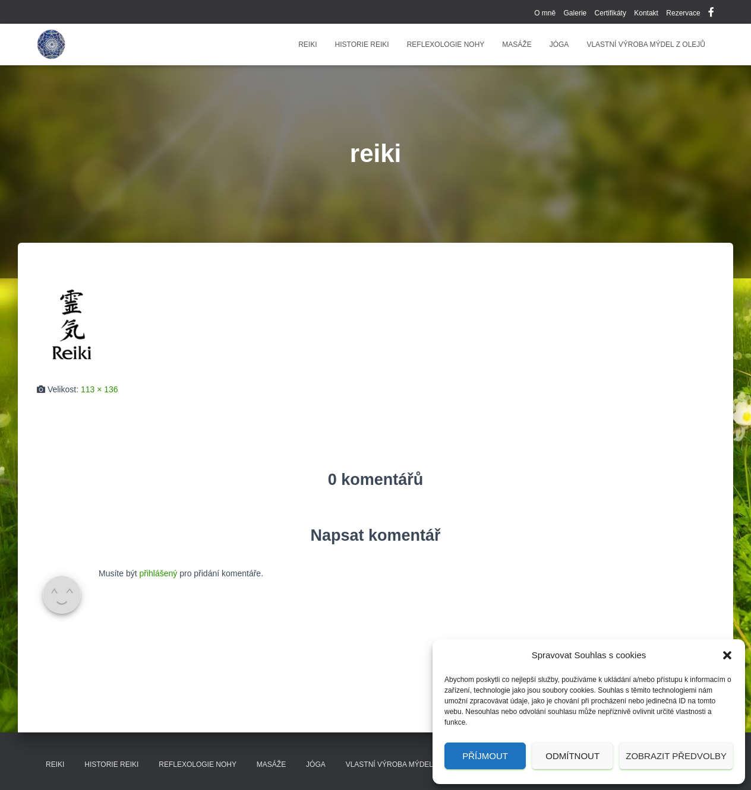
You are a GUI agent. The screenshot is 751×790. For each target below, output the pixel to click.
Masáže (516, 44)
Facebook (711, 13)
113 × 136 (99, 389)
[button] (727, 655)
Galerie (575, 13)
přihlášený (158, 573)
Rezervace (683, 13)
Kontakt (646, 13)
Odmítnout (572, 756)
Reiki (307, 44)
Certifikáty (610, 13)
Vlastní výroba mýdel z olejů (645, 44)
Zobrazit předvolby (676, 756)
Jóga (559, 44)
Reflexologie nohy (446, 44)
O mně (545, 13)
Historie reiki (362, 44)
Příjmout (485, 756)
